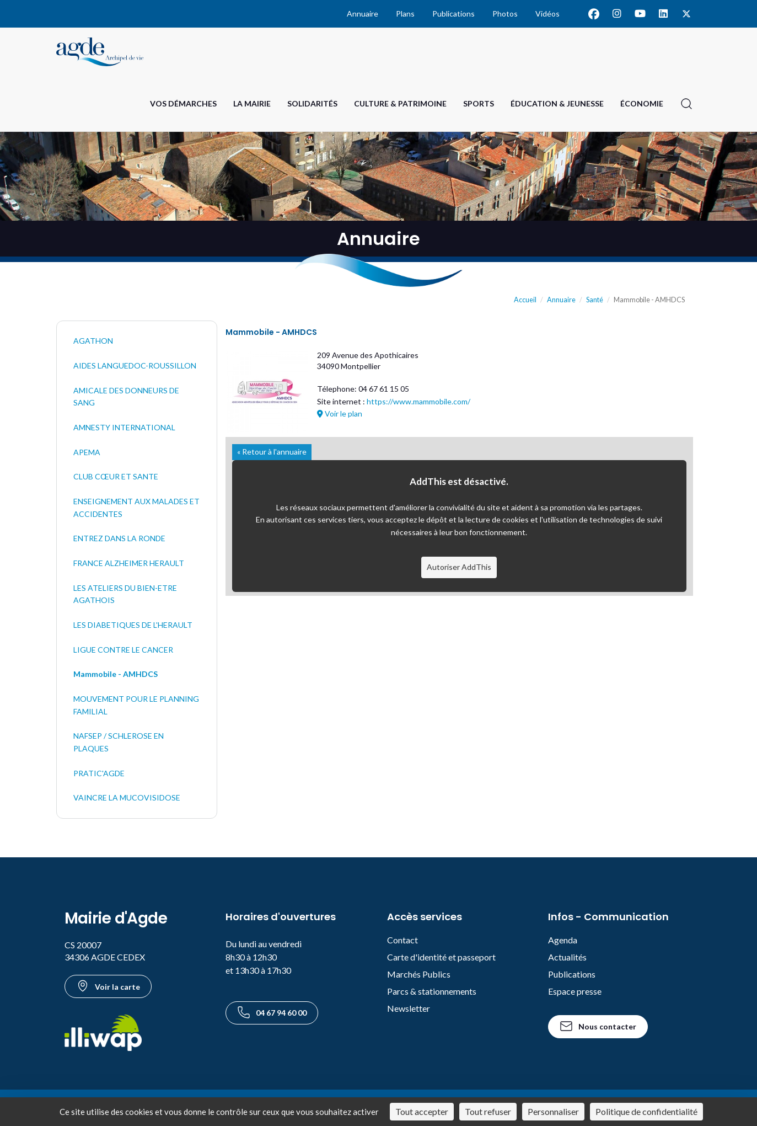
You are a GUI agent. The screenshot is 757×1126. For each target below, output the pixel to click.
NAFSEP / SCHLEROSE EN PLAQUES (118, 742)
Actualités (567, 957)
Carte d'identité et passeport (441, 957)
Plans (405, 13)
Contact (402, 940)
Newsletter (408, 1008)
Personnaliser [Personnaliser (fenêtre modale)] (553, 1111)
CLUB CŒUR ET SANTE (115, 476)
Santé (594, 300)
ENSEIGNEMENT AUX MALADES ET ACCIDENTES (136, 508)
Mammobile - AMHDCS (115, 674)
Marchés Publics (418, 974)
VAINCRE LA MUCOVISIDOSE (126, 797)
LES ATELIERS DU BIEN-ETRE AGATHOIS (125, 594)
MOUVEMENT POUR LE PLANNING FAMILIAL (136, 705)
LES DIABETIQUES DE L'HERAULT (132, 624)
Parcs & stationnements (431, 991)
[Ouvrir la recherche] (686, 103)
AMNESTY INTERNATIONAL (124, 427)
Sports (478, 103)
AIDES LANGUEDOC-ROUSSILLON (134, 365)
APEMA (86, 452)
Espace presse (575, 991)
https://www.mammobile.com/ (418, 401)
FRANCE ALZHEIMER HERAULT (128, 563)
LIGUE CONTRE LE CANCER (123, 649)
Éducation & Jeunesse (557, 103)
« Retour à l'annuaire (272, 451)
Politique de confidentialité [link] (646, 1111)
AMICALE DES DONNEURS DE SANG (126, 397)
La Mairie (252, 103)
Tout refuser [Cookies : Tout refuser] (488, 1111)
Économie (641, 103)
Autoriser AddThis (459, 567)
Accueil (525, 300)
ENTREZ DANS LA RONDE (119, 538)
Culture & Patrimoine (400, 103)
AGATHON (93, 340)
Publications (453, 13)
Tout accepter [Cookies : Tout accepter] (421, 1111)
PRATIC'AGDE (99, 773)
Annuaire (362, 13)
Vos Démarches (183, 103)
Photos (505, 13)
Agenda (562, 940)
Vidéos (547, 13)
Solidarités (312, 103)
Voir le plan (339, 413)
